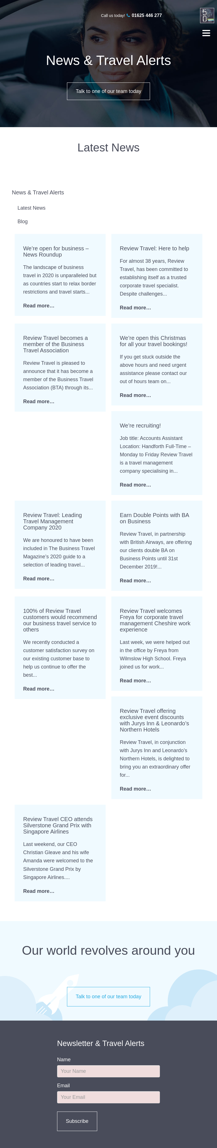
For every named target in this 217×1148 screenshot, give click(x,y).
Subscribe (77, 1121)
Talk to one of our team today (108, 91)
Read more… (39, 306)
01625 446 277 (147, 15)
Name (64, 1059)
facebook (173, 15)
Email (63, 1085)
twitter (183, 15)
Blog (23, 221)
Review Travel (22, 20)
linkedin (193, 15)
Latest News (31, 208)
